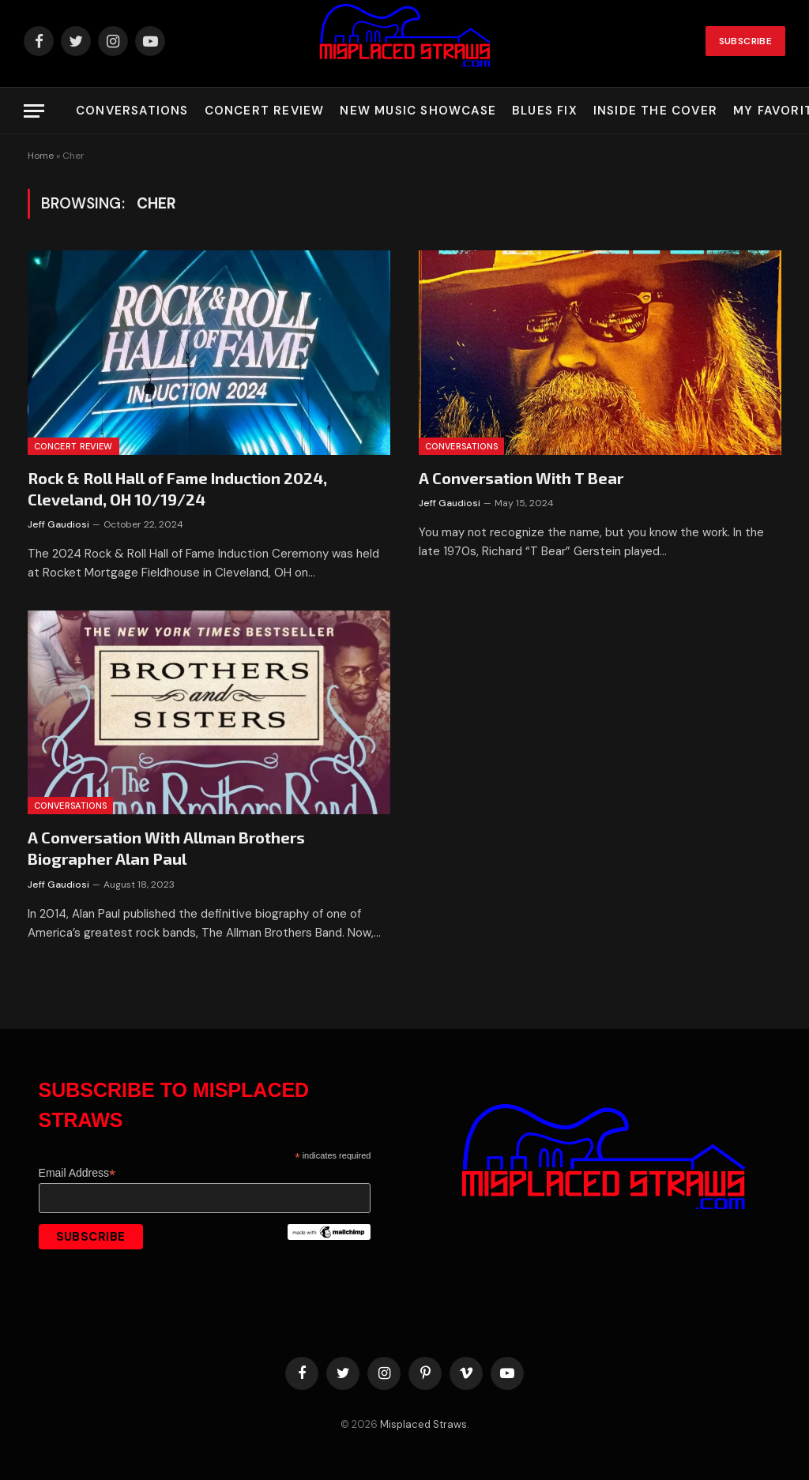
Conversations (132, 110)
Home (41, 155)
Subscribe (745, 41)
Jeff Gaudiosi (58, 524)
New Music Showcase (418, 110)
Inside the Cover (655, 110)
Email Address (77, 1173)
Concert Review (265, 110)
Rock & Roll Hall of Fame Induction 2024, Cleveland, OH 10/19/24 (177, 488)
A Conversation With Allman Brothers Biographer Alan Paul (166, 848)
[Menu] (34, 111)
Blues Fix (545, 110)
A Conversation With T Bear (521, 477)
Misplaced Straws (423, 1424)
